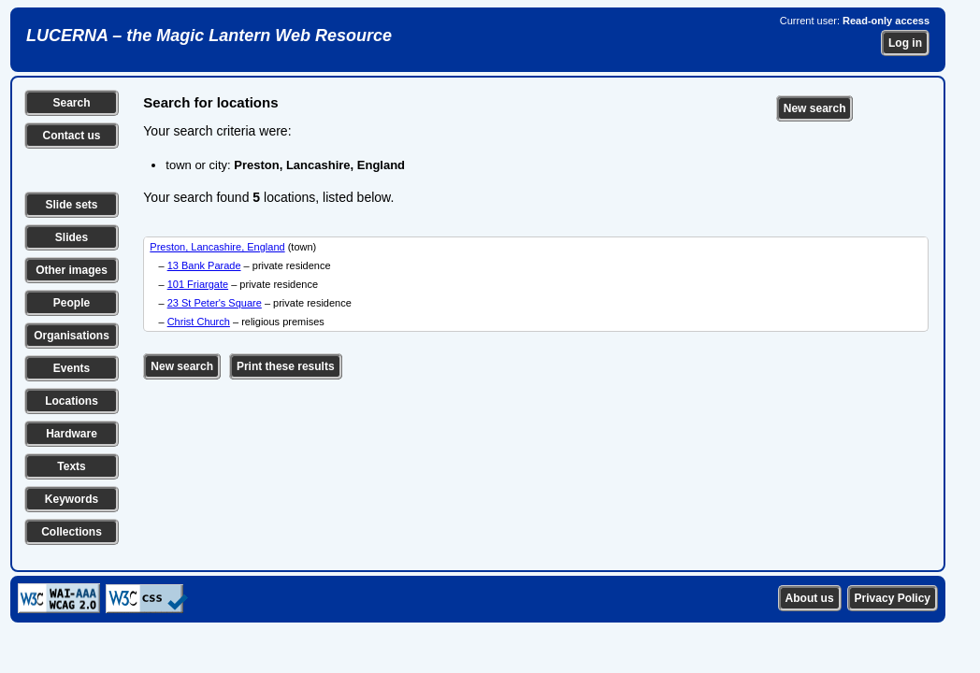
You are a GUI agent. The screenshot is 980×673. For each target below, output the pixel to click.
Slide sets (71, 204)
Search (71, 102)
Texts (71, 466)
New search (815, 108)
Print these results (286, 366)
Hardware (71, 433)
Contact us (71, 135)
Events (71, 368)
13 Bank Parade (204, 265)
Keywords (71, 499)
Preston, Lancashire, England (217, 246)
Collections (71, 531)
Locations (71, 401)
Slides (71, 237)
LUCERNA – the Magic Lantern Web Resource (209, 35)
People (71, 302)
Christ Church (198, 321)
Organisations (71, 335)
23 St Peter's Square (214, 302)
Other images (72, 270)
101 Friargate (197, 284)
